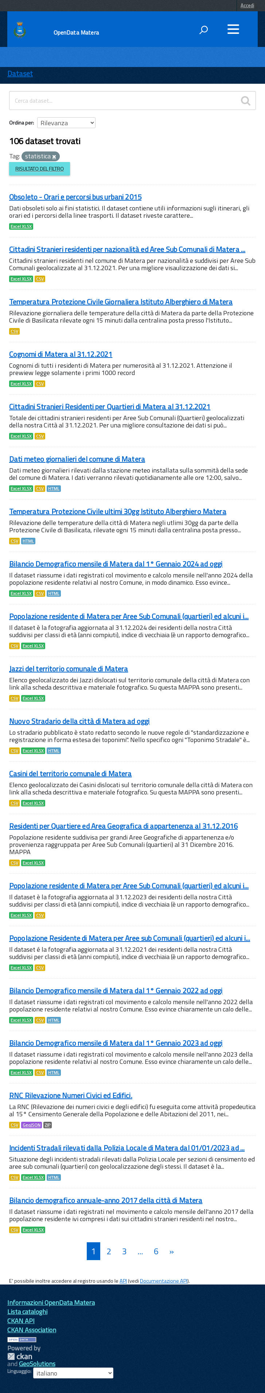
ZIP (47, 1125)
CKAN (19, 1356)
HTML (53, 488)
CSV (40, 279)
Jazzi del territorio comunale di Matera (68, 668)
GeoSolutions (37, 1364)
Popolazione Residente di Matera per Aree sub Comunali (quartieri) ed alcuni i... (129, 938)
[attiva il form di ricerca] (203, 30)
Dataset (20, 73)
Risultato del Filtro (39, 169)
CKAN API (21, 1321)
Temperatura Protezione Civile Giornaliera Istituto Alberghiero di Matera (121, 301)
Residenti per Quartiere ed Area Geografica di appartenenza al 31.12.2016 (123, 826)
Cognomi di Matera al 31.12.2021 (60, 354)
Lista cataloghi (27, 1312)
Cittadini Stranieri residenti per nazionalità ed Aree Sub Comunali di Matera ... (127, 249)
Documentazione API (163, 1281)
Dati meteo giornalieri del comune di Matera (77, 459)
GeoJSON (31, 1125)
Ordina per (21, 122)
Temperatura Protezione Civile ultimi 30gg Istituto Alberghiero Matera (117, 511)
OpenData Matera (76, 32)
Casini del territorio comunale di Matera (70, 773)
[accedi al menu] (233, 29)
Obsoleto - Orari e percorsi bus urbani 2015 (75, 196)
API (123, 1281)
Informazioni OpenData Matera (51, 1302)
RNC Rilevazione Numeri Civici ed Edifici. (70, 1095)
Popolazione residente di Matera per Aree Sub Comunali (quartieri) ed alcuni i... (129, 616)
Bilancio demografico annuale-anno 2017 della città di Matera (105, 1200)
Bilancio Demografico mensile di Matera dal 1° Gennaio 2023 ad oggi (115, 1043)
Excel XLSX (21, 226)
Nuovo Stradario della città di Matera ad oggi (79, 721)
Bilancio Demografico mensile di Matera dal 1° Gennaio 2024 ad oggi (115, 563)
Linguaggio (18, 1371)
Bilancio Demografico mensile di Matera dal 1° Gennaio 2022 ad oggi (115, 990)
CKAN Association (31, 1330)
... (140, 1251)
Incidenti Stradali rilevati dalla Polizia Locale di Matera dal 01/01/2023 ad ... (127, 1147)
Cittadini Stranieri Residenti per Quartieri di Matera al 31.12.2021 (109, 406)
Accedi (247, 5)
